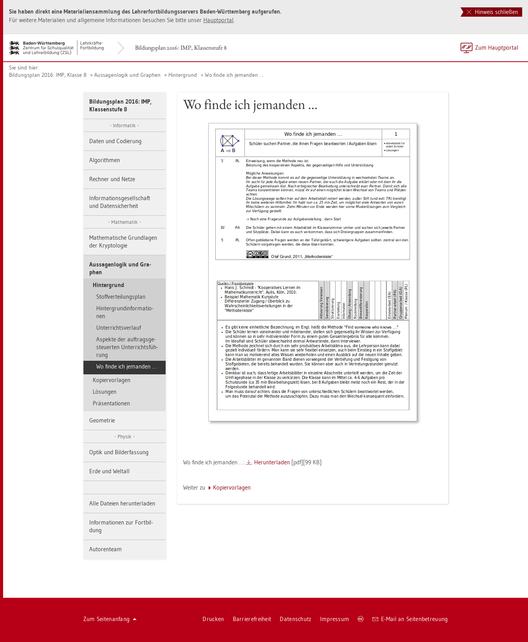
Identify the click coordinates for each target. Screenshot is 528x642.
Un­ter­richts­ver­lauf (118, 327)
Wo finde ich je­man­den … (234, 74)
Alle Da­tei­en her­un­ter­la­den (122, 503)
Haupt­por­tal (218, 20)
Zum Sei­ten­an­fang (110, 619)
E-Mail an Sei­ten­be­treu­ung (410, 619)
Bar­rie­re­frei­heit (252, 619)
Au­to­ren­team (105, 549)
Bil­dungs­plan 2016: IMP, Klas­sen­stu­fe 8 (181, 47)
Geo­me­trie (102, 420)
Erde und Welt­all (109, 471)
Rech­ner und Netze (112, 179)
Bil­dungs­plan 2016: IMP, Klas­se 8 (48, 74)
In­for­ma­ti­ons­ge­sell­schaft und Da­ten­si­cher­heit (119, 201)
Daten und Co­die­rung (115, 141)
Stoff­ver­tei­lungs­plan (120, 296)
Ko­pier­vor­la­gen (111, 380)
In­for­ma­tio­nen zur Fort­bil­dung (121, 526)
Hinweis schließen (492, 12)
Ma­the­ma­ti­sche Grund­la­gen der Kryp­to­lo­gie (123, 241)
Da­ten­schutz (295, 619)
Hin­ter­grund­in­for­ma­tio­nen (124, 312)
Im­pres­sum (335, 619)
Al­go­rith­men (104, 160)
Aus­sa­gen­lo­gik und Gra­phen (127, 74)
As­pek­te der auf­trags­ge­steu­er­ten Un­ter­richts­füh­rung (127, 347)
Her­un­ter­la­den (272, 462)
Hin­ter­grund (182, 74)
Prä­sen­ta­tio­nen (111, 403)
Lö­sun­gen (104, 391)
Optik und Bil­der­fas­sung (119, 452)
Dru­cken (213, 619)
